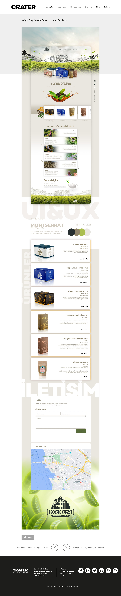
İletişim (107, 7)
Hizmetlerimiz (75, 7)
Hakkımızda (61, 7)
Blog (98, 7)
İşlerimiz (88, 7)
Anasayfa (49, 7)
